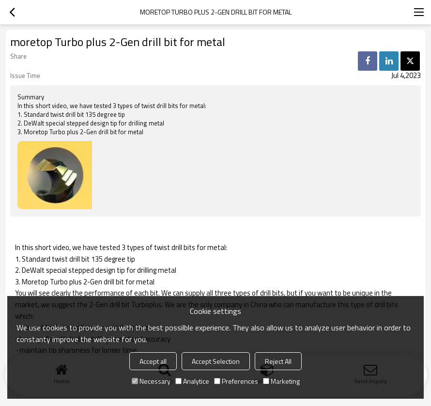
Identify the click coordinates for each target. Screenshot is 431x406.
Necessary (151, 381)
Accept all (153, 361)
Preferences (236, 381)
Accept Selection (216, 361)
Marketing (281, 381)
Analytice (192, 381)
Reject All (278, 361)
